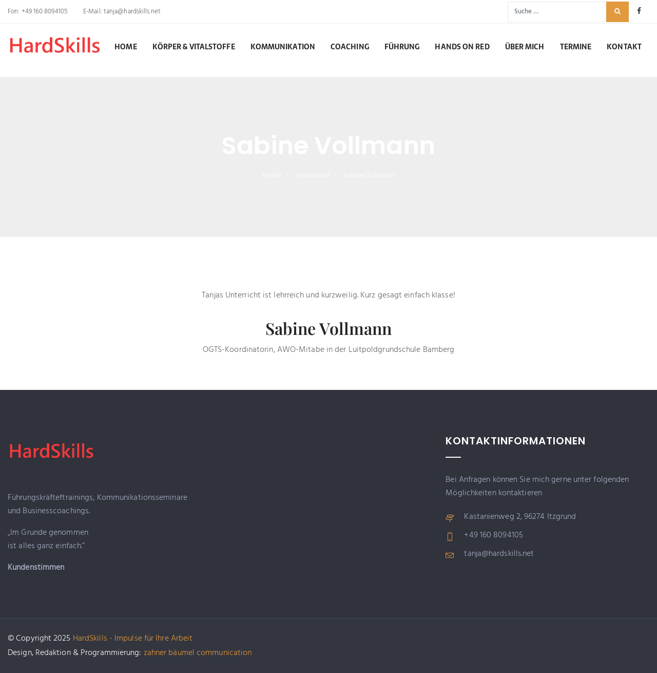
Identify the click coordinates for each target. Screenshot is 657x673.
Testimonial (312, 175)
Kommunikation (282, 46)
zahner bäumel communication (198, 653)
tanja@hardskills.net (131, 11)
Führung (402, 46)
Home (125, 46)
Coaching (350, 46)
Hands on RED (462, 46)
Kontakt (624, 46)
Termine (576, 46)
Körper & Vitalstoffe (193, 46)
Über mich (525, 46)
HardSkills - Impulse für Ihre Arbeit (133, 638)
